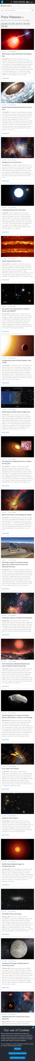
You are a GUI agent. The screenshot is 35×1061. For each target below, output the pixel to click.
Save (6, 881)
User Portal (22, 2)
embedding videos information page (11, 781)
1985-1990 (4, 26)
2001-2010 (19, 23)
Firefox (7, 834)
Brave (7, 829)
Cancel (15, 881)
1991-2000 (26, 23)
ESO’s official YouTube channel (13, 770)
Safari (7, 836)
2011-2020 (11, 23)
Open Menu (6, 6)
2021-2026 (4, 23)
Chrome (8, 830)
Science (16, 2)
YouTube (4, 768)
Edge (7, 832)
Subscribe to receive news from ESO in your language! (15, 20)
